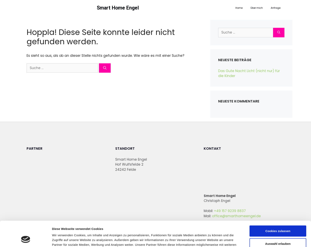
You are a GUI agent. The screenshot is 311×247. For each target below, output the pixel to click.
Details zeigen (211, 239)
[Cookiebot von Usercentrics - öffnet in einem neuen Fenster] (25, 239)
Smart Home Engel (118, 8)
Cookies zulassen (277, 207)
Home (239, 8)
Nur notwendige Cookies (277, 233)
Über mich (257, 8)
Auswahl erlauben (278, 220)
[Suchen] (105, 68)
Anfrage (275, 8)
